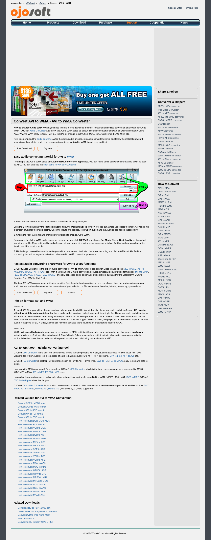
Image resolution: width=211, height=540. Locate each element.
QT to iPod (163, 195)
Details (71, 292)
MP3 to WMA (141, 272)
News (184, 22)
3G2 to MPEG (165, 308)
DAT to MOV (164, 298)
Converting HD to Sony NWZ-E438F (35, 522)
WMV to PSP (164, 312)
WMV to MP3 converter (169, 170)
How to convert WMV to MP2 (32, 474)
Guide (42, 3)
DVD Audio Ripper (23, 380)
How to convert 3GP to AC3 (31, 449)
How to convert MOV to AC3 (32, 463)
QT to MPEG (164, 234)
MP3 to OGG (164, 280)
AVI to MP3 (38, 372)
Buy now (48, 148)
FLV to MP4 (163, 188)
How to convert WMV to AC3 (32, 470)
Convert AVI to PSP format (31, 417)
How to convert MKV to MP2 (32, 445)
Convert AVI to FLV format (30, 414)
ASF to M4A (164, 255)
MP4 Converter (29, 352)
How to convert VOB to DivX (32, 428)
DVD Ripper (164, 124)
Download (79, 22)
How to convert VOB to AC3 (31, 456)
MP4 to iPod (116, 356)
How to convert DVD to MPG (32, 438)
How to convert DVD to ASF (31, 435)
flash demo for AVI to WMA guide (59, 164)
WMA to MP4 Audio (167, 269)
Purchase (105, 22)
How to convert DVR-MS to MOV (34, 421)
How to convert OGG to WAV (32, 484)
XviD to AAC (164, 276)
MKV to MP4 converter (169, 106)
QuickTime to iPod (167, 191)
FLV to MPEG (116, 361)
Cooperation (158, 22)
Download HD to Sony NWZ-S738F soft (37, 511)
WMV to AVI (41, 388)
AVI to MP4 (163, 241)
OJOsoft (30, 3)
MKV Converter (165, 131)
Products (53, 22)
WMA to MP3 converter (169, 155)
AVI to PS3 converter (168, 127)
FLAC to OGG (48, 275)
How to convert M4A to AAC (31, 495)
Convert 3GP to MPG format (32, 403)
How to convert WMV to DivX (32, 431)
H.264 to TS (164, 216)
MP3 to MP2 (164, 262)
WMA (70, 156)
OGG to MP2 (164, 283)
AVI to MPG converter (168, 113)
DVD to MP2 (132, 377)
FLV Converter (29, 361)
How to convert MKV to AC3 (31, 442)
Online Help (192, 8)
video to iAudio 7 (26, 518)
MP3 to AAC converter (169, 145)
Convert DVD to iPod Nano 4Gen (34, 515)
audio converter (44, 139)
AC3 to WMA (164, 213)
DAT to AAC (164, 220)
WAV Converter (165, 141)
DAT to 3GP (164, 301)
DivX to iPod (164, 287)
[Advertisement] (105, 56)
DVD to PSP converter (169, 173)
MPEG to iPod (165, 202)
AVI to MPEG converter (169, 134)
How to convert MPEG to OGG (33, 481)
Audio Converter (38, 130)
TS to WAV (163, 237)
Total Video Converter (33, 385)
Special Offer (175, 8)
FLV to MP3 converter (168, 138)
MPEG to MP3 (52, 372)
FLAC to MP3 (20, 275)
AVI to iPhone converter (169, 159)
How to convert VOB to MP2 (32, 460)
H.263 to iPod (164, 273)
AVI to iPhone (27, 388)
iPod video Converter (168, 110)
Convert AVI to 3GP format (31, 410)
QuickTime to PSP (167, 259)
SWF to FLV (102, 361)
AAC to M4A (164, 227)
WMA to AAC (164, 230)
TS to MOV (163, 305)
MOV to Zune (164, 291)
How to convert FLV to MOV (31, 424)
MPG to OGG (26, 272)
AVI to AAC (39, 272)
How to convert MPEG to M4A (32, 477)
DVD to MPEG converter (170, 120)
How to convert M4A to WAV (32, 491)
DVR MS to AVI (165, 244)
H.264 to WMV (165, 206)
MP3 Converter (77, 369)
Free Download (24, 148)
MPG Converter (165, 163)
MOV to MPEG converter (170, 166)
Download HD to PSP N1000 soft (34, 508)
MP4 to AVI (128, 356)
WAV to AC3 (34, 275)
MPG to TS (163, 209)
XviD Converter (165, 148)
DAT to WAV (164, 199)
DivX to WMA (164, 252)
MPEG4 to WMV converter (171, 117)
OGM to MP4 (164, 248)
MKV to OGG (130, 269)
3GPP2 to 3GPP (166, 223)
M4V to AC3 (164, 294)
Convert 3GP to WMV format (32, 407)
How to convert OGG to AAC (32, 488)
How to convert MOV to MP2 (32, 467)
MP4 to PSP (54, 388)
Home (27, 22)
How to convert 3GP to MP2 (31, 452)
